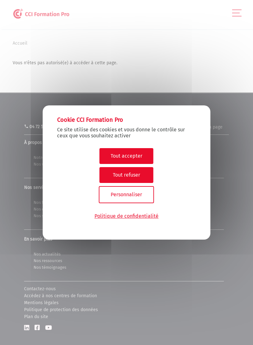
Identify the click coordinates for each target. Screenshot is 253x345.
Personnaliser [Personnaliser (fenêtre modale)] (126, 194)
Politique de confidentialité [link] (126, 216)
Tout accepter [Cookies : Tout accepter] (126, 156)
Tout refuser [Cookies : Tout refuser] (126, 175)
